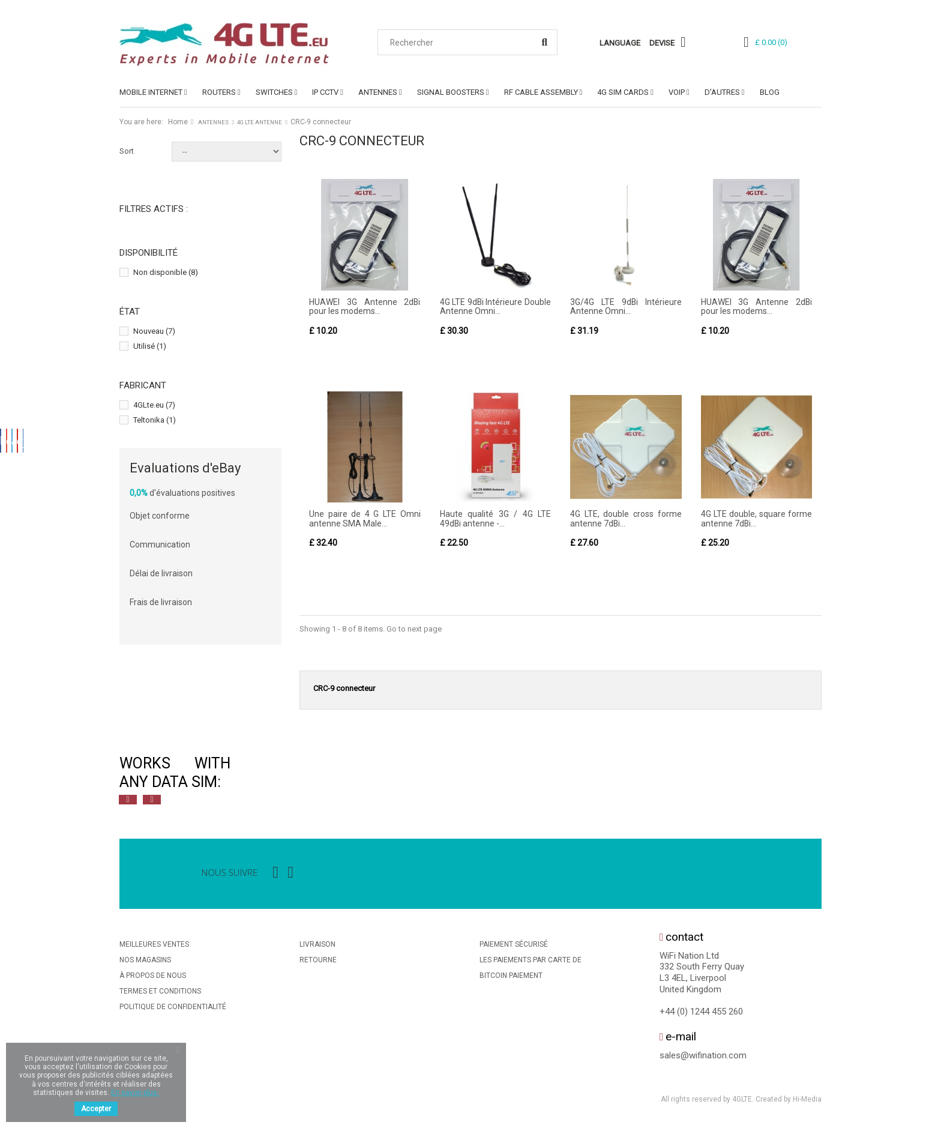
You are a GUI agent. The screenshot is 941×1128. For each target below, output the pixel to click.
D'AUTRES (722, 92)
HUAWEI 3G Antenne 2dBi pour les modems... (365, 306)
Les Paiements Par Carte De (531, 960)
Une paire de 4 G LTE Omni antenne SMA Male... (365, 519)
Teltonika (154, 419)
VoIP (677, 92)
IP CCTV (325, 92)
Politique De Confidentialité (172, 1007)
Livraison (317, 945)
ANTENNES (377, 92)
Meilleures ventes (154, 945)
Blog (770, 92)
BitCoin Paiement (511, 976)
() (771, 42)
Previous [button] (128, 800)
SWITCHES (274, 92)
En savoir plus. (135, 1092)
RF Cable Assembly (541, 92)
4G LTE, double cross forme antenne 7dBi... (626, 519)
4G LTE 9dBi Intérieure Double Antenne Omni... (496, 306)
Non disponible (165, 272)
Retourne (318, 960)
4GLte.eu (154, 404)
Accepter (96, 1109)
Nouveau (154, 331)
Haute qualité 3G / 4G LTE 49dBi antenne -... (496, 519)
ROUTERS (219, 92)
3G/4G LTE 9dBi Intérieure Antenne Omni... (626, 306)
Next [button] (152, 800)
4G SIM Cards (623, 92)
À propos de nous (152, 976)
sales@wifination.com (703, 1056)
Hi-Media (807, 1100)
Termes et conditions (160, 992)
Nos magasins (145, 960)
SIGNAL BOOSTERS (450, 92)
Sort (126, 150)
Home (178, 122)
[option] (251, 773)
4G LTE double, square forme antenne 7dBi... (757, 519)
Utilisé (149, 346)
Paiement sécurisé (514, 945)
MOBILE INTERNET (150, 92)
